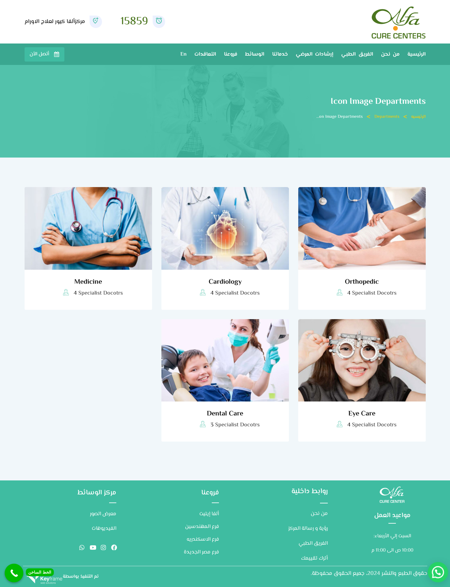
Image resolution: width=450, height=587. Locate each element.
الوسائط (254, 54)
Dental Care (225, 414)
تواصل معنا (44, 54)
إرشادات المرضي (314, 54)
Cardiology (225, 282)
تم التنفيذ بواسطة (81, 576)
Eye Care (361, 414)
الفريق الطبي (357, 54)
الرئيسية (416, 54)
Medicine (88, 282)
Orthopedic (362, 282)
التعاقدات (205, 54)
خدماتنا (280, 54)
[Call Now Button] (14, 573)
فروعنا (230, 54)
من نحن (390, 54)
